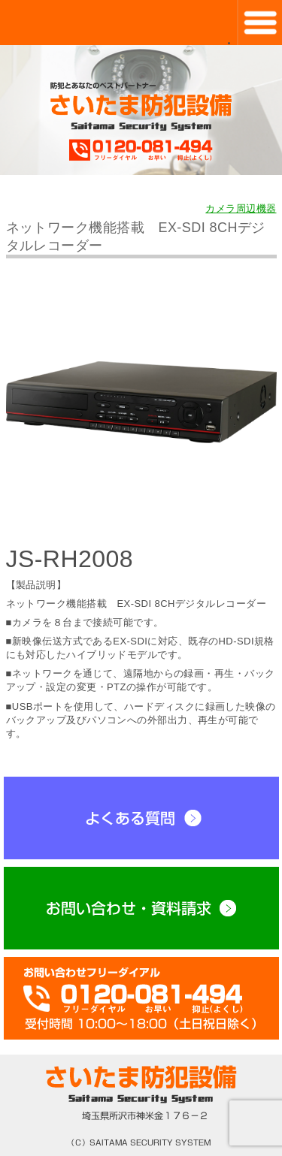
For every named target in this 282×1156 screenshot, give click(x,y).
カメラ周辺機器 (240, 209)
